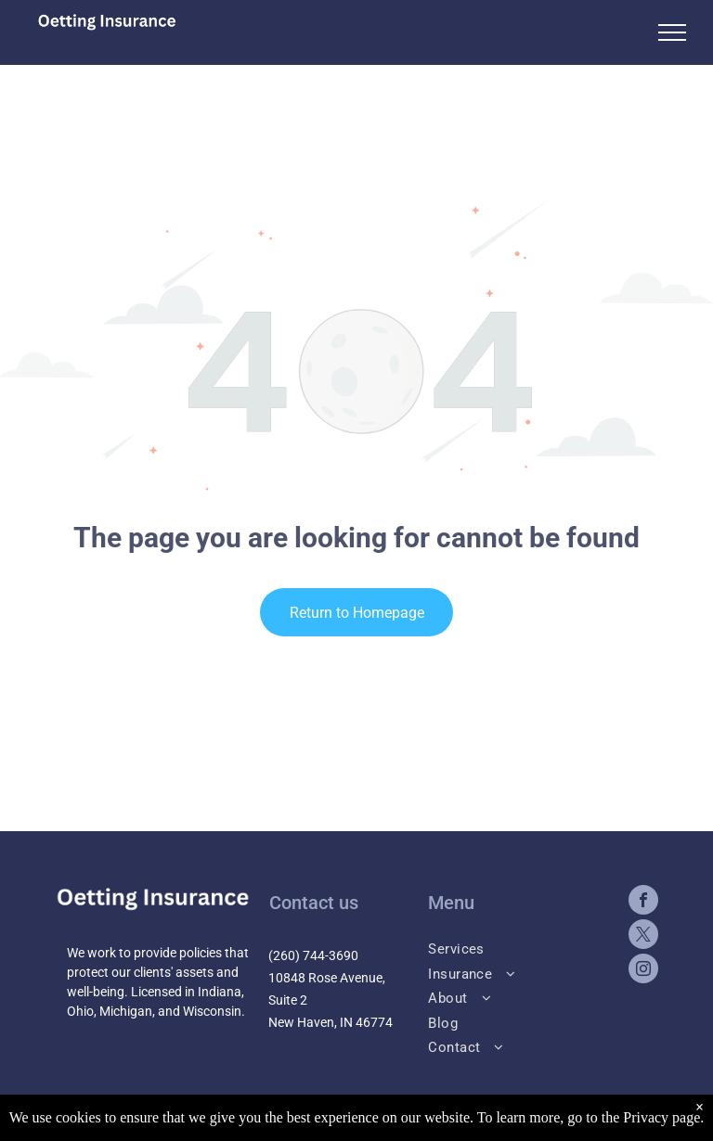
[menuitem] (518, 947)
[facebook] (643, 902)
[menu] (672, 32)
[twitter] (643, 936)
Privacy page (661, 1117)
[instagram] (643, 971)
